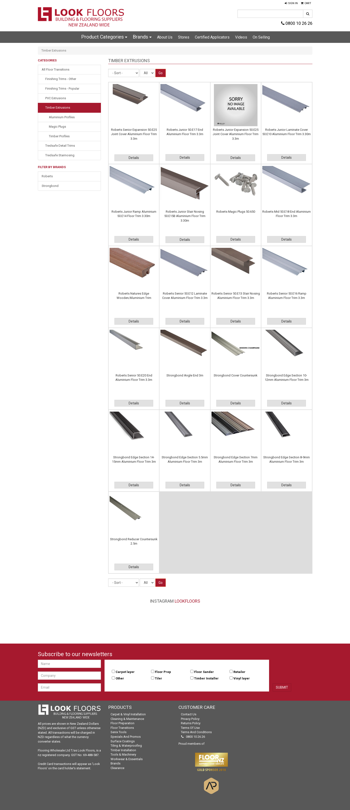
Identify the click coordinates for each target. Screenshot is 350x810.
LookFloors (187, 601)
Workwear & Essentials (127, 759)
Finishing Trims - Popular (62, 88)
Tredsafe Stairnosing (59, 155)
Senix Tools (118, 732)
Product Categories (104, 37)
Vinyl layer (241, 678)
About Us (164, 37)
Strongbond (50, 186)
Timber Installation (123, 750)
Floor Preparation (122, 723)
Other (120, 678)
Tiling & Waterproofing (126, 745)
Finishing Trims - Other (60, 79)
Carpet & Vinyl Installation (128, 714)
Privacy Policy (190, 719)
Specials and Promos (126, 736)
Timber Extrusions (57, 107)
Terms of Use (190, 728)
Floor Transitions (122, 728)
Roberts (47, 176)
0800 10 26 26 (296, 23)
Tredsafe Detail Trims (60, 145)
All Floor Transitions (55, 69)
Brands (142, 37)
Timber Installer (206, 678)
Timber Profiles (59, 136)
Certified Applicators (212, 37)
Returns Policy (190, 723)
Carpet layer (125, 672)
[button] (291, 3)
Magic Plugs (57, 126)
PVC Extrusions (55, 98)
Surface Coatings (123, 741)
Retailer (239, 672)
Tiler (158, 678)
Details (134, 158)
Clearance (117, 768)
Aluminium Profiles (62, 117)
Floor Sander (204, 672)
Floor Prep (163, 672)
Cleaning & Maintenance (127, 719)
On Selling (261, 37)
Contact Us (188, 714)
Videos (241, 37)
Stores (183, 37)
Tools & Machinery (123, 754)
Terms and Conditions (196, 732)
